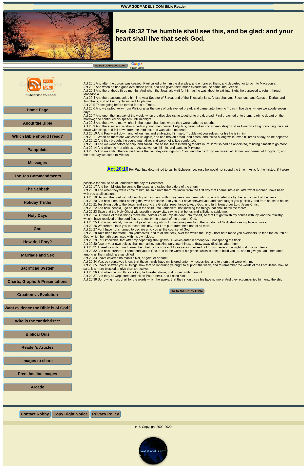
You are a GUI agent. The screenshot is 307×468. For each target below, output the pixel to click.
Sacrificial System (37, 268)
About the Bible (37, 123)
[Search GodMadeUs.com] (48, 65)
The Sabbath (37, 189)
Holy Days (37, 215)
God (38, 229)
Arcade (37, 387)
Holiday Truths (37, 202)
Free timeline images (37, 374)
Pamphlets (38, 149)
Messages (37, 162)
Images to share (37, 360)
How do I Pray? (37, 242)
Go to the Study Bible (187, 291)
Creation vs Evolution (37, 294)
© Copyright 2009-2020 (155, 427)
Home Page (37, 110)
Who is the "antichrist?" (37, 321)
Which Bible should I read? (37, 136)
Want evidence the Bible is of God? (38, 308)
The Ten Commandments (37, 176)
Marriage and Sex (37, 255)
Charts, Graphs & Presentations (37, 281)
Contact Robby (35, 414)
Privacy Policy (105, 414)
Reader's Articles (38, 347)
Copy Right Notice (70, 414)
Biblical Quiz (37, 334)
